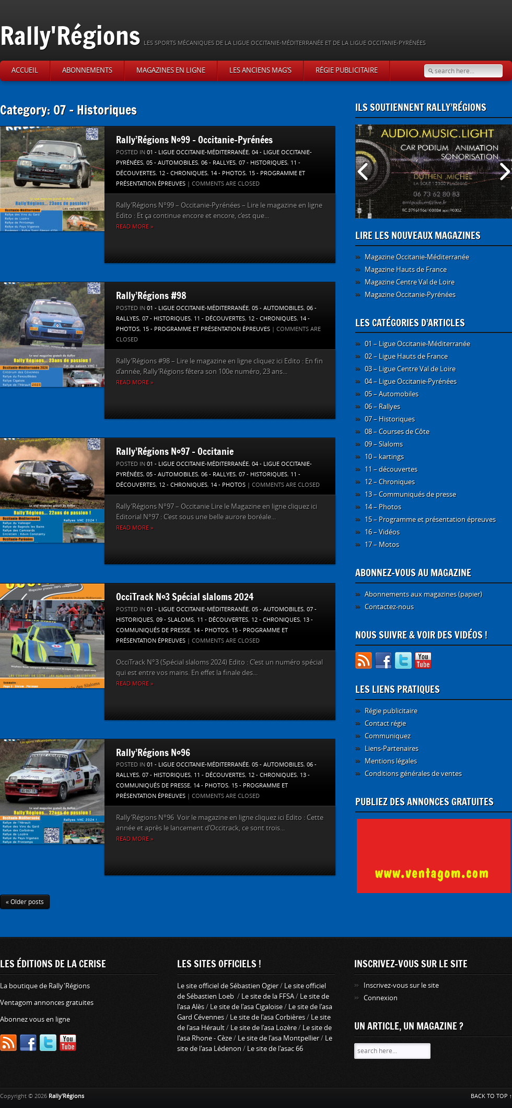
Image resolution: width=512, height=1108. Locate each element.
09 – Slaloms (384, 444)
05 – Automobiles (391, 394)
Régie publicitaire (347, 70)
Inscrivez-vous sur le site (401, 985)
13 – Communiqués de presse (410, 494)
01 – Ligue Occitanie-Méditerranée (417, 344)
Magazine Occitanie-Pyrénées (410, 295)
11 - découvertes (219, 318)
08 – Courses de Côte (397, 432)
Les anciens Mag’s (260, 70)
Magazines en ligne (170, 70)
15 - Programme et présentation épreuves (206, 329)
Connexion (381, 998)
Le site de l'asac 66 (275, 1049)
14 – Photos (383, 507)
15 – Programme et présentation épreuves (430, 519)
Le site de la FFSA (267, 996)
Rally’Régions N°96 (153, 752)
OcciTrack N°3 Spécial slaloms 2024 (185, 596)
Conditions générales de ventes (413, 774)
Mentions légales (391, 761)
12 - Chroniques (183, 173)
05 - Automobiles (172, 162)
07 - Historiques (263, 162)
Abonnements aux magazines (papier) (423, 594)
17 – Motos (382, 545)
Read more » (134, 226)
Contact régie (385, 723)
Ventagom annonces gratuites (47, 1003)
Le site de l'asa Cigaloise (246, 1007)
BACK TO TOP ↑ (492, 1096)
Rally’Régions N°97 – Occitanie (175, 451)
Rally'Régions (70, 35)
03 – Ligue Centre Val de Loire (410, 369)
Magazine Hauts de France (406, 269)
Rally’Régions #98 (151, 295)
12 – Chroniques (390, 482)
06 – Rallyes (382, 406)
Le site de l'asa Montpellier (278, 1038)
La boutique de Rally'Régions (45, 986)
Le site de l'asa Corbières (267, 1017)
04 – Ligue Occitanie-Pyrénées (411, 381)
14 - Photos (228, 173)
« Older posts (25, 902)
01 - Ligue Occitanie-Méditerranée (198, 152)
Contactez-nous (389, 607)
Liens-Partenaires (391, 748)
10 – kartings (384, 457)
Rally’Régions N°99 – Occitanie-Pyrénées (194, 139)
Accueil (24, 70)
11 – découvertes (391, 469)
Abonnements (87, 70)
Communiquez (388, 736)
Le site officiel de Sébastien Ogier (227, 986)
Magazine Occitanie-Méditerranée (417, 257)
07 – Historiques (390, 419)
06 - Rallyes (218, 162)
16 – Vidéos (382, 532)
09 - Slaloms (175, 619)
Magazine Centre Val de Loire (410, 282)
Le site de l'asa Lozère (263, 1028)
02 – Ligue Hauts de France (406, 356)
